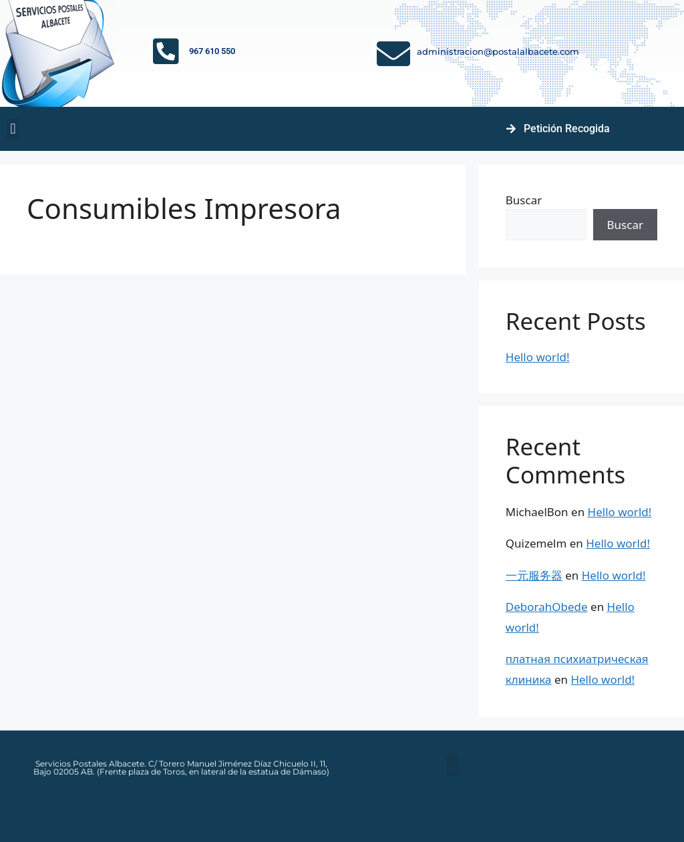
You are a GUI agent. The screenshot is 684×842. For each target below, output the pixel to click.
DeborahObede (547, 606)
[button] (13, 129)
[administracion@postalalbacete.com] (393, 53)
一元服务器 (534, 575)
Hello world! (538, 357)
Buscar (524, 200)
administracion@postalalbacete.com (498, 51)
